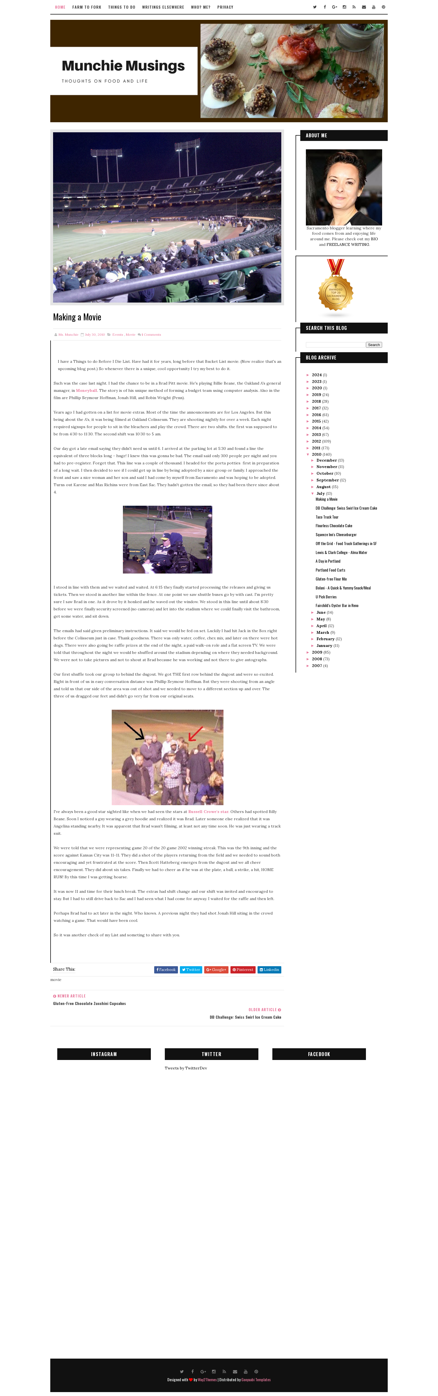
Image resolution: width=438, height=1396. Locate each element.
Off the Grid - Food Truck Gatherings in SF (341, 540)
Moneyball (107, 377)
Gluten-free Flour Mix (325, 575)
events (123, 321)
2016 (312, 410)
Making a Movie (321, 495)
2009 (312, 648)
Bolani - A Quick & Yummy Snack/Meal (337, 584)
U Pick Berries (320, 593)
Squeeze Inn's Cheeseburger (330, 531)
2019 (312, 391)
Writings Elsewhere (168, 7)
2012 (312, 437)
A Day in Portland (322, 557)
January (319, 641)
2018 (312, 397)
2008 (312, 655)
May (316, 615)
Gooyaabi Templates (256, 1367)
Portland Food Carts (325, 566)
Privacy (231, 7)
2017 (312, 404)
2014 (312, 424)
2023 (312, 377)
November (322, 463)
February (320, 635)
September (323, 476)
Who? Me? (206, 7)
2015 (312, 417)
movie (136, 321)
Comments (156, 321)
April (317, 622)
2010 (312, 450)
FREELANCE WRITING (342, 240)
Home (65, 7)
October (320, 469)
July (316, 489)
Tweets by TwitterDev (191, 1056)
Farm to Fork (92, 7)
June (316, 608)
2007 (312, 662)
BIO (369, 235)
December (322, 456)
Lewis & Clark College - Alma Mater (336, 548)
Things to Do (127, 7)
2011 (311, 444)
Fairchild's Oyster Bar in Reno (331, 602)
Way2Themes (207, 1367)
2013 (312, 430)
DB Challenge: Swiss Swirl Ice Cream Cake (341, 504)
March (318, 628)
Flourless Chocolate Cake (328, 522)
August (319, 483)
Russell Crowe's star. (214, 805)
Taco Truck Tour (321, 513)
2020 (312, 384)
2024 (312, 371)
